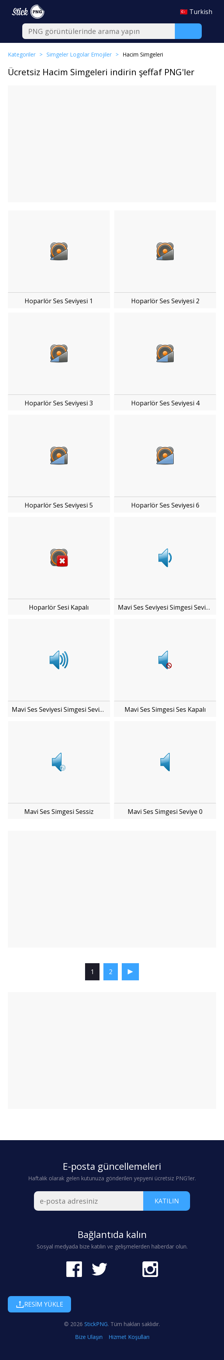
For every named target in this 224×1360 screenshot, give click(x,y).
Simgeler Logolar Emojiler (79, 54)
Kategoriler (22, 54)
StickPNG (96, 1324)
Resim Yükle (39, 1304)
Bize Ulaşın (89, 1337)
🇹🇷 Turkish (196, 11)
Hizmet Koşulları (128, 1337)
